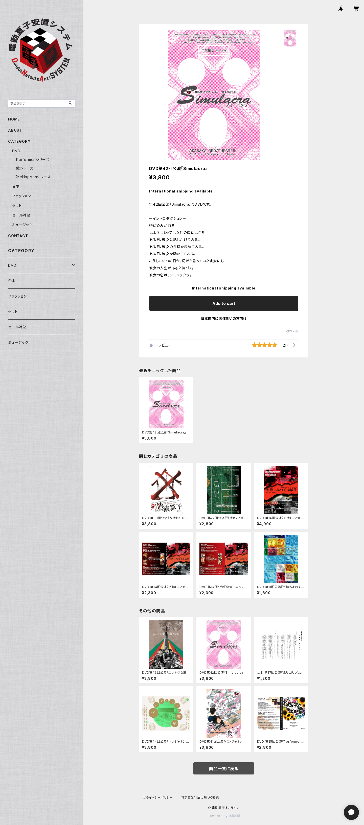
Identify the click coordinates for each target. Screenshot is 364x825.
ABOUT (15, 130)
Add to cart (223, 303)
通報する (292, 331)
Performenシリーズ (32, 159)
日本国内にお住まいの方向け (223, 318)
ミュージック (22, 225)
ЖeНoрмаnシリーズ (33, 177)
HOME (14, 119)
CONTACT (18, 236)
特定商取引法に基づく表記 (200, 797)
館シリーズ (24, 168)
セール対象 (21, 215)
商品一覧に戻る (223, 768)
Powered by (224, 816)
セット (16, 205)
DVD (16, 151)
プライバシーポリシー (158, 797)
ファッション (21, 196)
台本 (16, 186)
